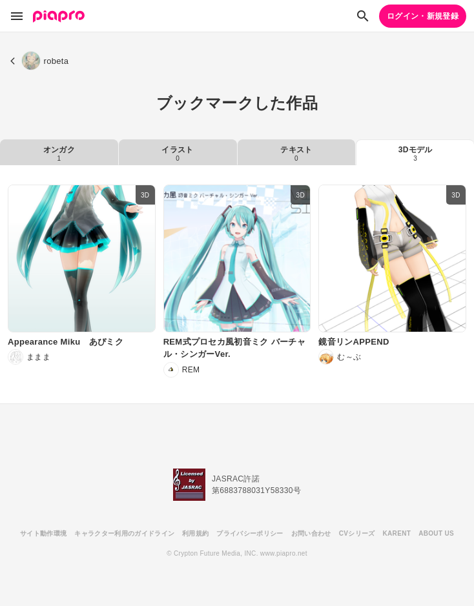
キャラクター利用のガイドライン (124, 533)
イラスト (177, 153)
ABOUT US (436, 533)
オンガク (59, 153)
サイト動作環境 (43, 533)
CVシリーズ (357, 533)
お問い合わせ (311, 533)
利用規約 (195, 533)
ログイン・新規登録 (423, 16)
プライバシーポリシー (249, 533)
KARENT (397, 533)
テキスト (296, 153)
